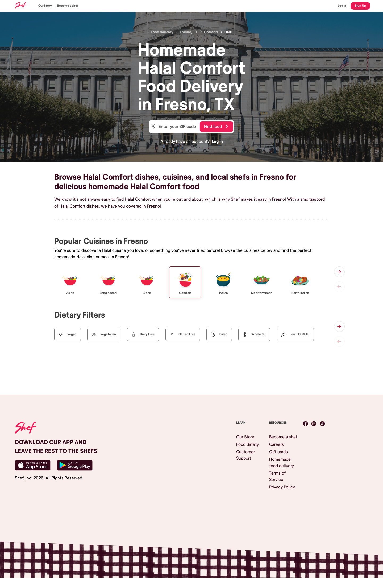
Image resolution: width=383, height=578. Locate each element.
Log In (342, 6)
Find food (216, 126)
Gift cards (278, 452)
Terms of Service (277, 476)
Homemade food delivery (281, 462)
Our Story (45, 6)
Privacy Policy (282, 487)
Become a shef (67, 6)
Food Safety (247, 444)
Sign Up (360, 6)
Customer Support (245, 455)
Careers (276, 444)
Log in (217, 141)
